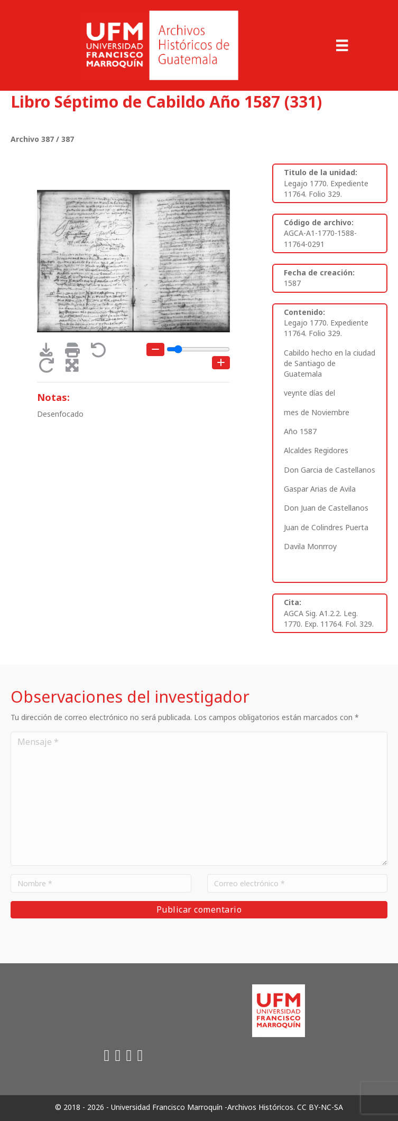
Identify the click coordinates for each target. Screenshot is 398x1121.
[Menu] (342, 45)
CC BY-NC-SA (320, 1107)
